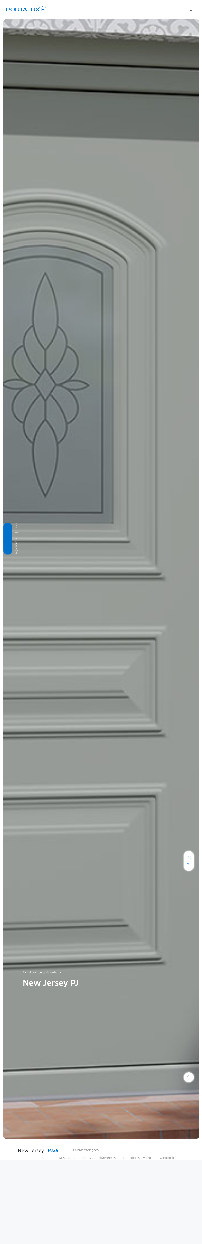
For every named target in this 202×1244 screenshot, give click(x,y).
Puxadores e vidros (137, 1158)
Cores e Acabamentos (99, 1158)
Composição (169, 1158)
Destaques (67, 1158)
